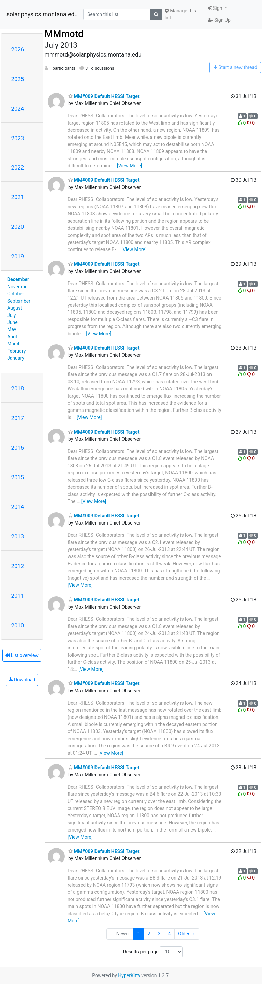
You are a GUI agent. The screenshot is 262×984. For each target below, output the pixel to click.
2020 (17, 226)
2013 (17, 536)
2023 (17, 138)
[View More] (129, 165)
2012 (17, 566)
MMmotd (64, 33)
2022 (17, 167)
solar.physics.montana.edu (42, 14)
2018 (17, 388)
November (18, 286)
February (16, 351)
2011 (17, 595)
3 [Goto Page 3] (159, 933)
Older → (186, 933)
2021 (17, 197)
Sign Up (219, 20)
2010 (17, 625)
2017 (17, 418)
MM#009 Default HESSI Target (103, 96)
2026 (17, 49)
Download (22, 679)
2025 (17, 79)
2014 (17, 506)
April (12, 336)
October (15, 293)
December (18, 279)
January (15, 358)
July (11, 315)
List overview (22, 655)
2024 (17, 108)
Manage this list (180, 14)
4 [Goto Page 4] (169, 933)
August (14, 308)
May (11, 329)
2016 (17, 447)
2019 (17, 256)
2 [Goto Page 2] (149, 933)
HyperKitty (129, 975)
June (12, 322)
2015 (17, 477)
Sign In (218, 8)
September (18, 301)
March (14, 343)
